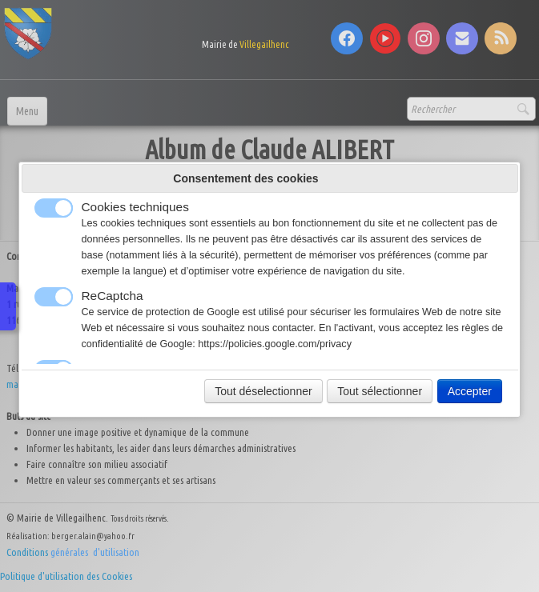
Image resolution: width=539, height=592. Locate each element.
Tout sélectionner (379, 391)
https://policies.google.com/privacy (275, 344)
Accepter (470, 391)
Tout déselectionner (263, 391)
